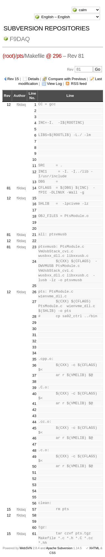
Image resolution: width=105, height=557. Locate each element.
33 (34, 347)
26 (34, 292)
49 (34, 457)
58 (34, 515)
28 (34, 316)
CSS (52, 552)
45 (34, 428)
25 (34, 286)
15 (34, 198)
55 (34, 497)
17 (34, 210)
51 (34, 472)
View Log (54, 84)
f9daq (20, 38)
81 (9, 188)
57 (34, 509)
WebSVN (26, 548)
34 (34, 353)
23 (34, 247)
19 (34, 222)
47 (34, 444)
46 (34, 438)
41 (34, 403)
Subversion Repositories (47, 28)
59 (34, 521)
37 (34, 375)
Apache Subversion (59, 548)
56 (34, 503)
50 (34, 466)
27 (34, 302)
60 (34, 527)
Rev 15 (13, 79)
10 (34, 159)
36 (34, 365)
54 (34, 491)
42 (34, 410)
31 (34, 335)
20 (34, 228)
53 (34, 485)
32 (34, 341)
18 (34, 216)
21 (34, 235)
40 (34, 394)
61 (34, 534)
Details (33, 79)
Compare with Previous (67, 79)
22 (34, 241)
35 (34, 359)
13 (34, 182)
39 (34, 388)
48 (34, 450)
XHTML (94, 548)
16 (34, 204)
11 (34, 166)
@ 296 (54, 56)
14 (34, 188)
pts (20, 56)
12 (9, 104)
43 (34, 416)
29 (34, 323)
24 (34, 261)
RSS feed (79, 84)
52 (34, 479)
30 (34, 329)
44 (34, 422)
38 (34, 381)
